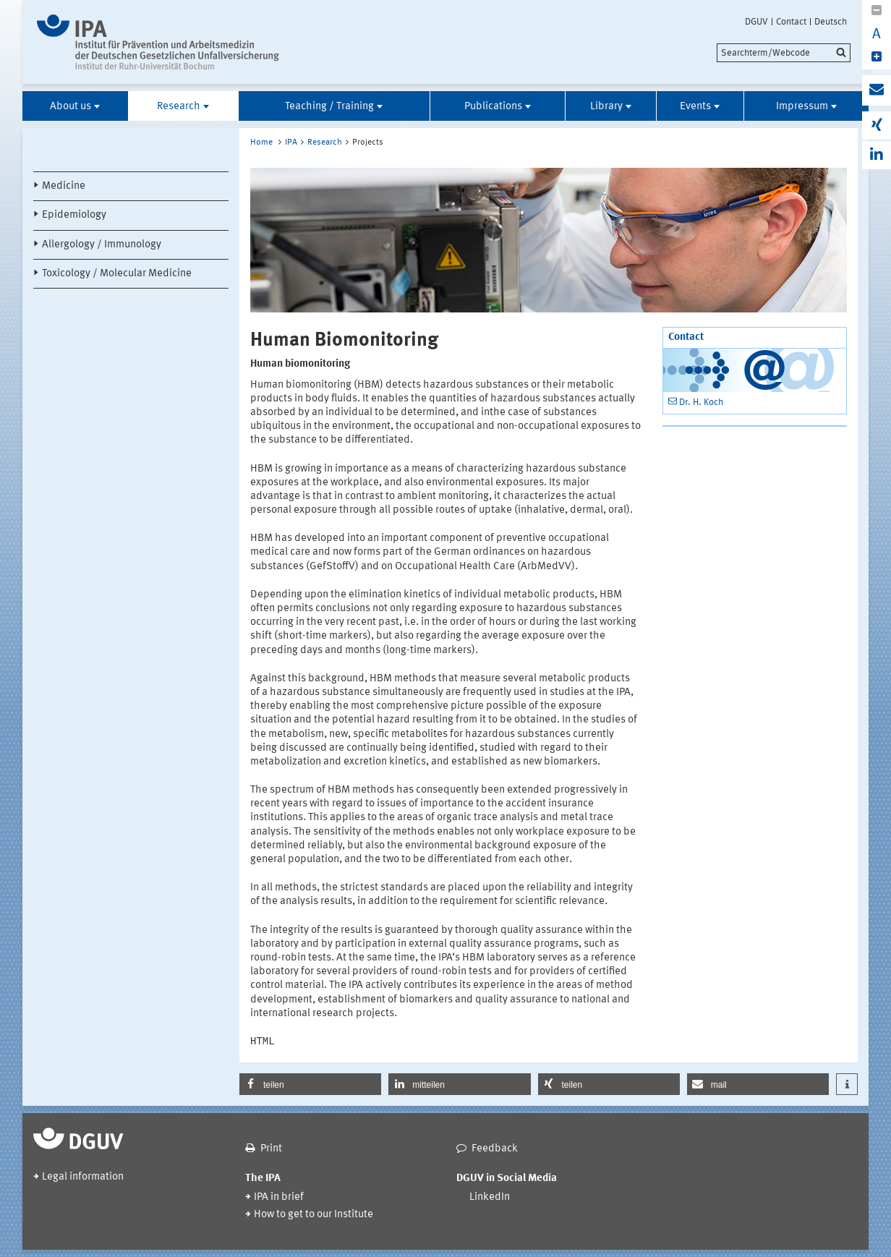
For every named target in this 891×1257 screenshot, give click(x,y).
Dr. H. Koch (701, 402)
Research (178, 106)
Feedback (495, 1148)
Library (606, 106)
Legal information (83, 1177)
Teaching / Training (329, 106)
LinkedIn (489, 1197)
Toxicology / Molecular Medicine (117, 273)
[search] (783, 52)
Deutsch (830, 21)
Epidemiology (74, 215)
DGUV (756, 21)
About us (70, 106)
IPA (291, 142)
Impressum (802, 106)
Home (261, 142)
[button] (310, 1084)
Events (695, 106)
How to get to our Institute (313, 1214)
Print (271, 1148)
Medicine (63, 186)
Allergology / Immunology (101, 244)
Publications (493, 106)
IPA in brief (279, 1197)
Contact (791, 21)
